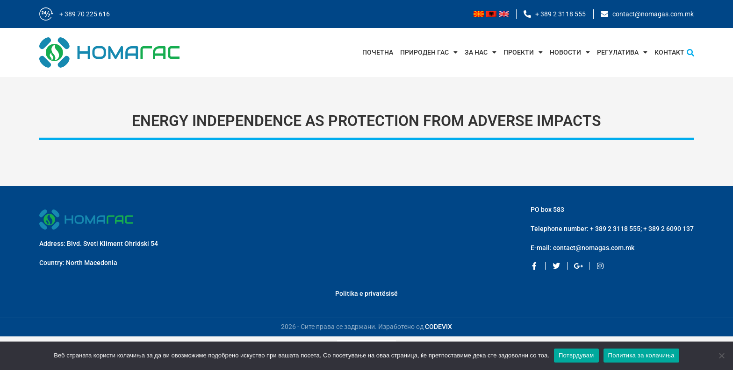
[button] (690, 52)
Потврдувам (576, 355)
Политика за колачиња (641, 355)
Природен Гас (429, 52)
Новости (570, 52)
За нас (480, 52)
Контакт (669, 52)
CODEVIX (438, 326)
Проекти (523, 52)
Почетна (377, 52)
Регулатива (622, 52)
